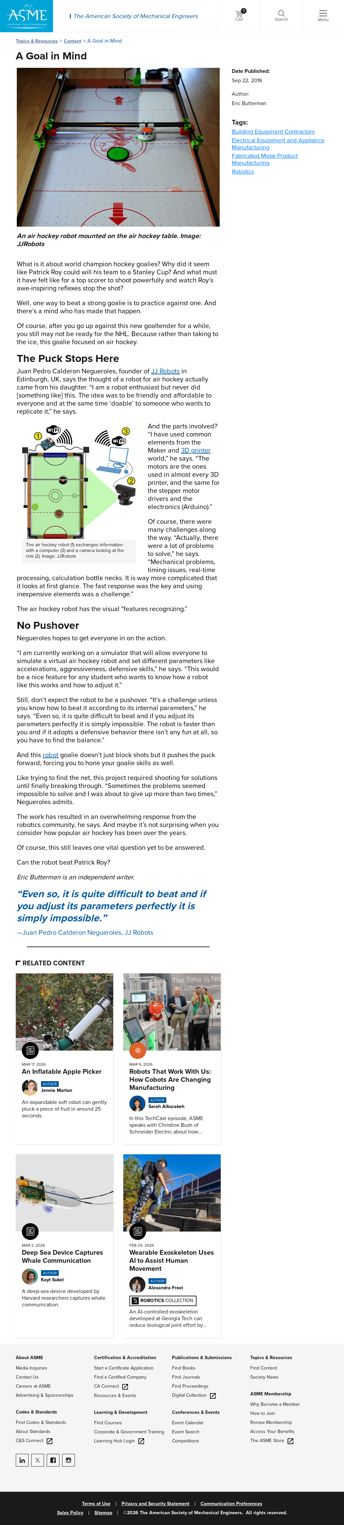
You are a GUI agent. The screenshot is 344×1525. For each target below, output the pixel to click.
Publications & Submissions (202, 1357)
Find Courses (108, 1423)
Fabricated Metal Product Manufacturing (265, 159)
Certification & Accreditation (125, 1357)
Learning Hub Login (119, 1441)
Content (72, 41)
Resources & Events (115, 1395)
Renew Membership (271, 1422)
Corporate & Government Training (129, 1432)
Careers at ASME (33, 1386)
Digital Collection (194, 1395)
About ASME (29, 1357)
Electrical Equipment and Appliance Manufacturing (278, 144)
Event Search (186, 1432)
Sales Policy (70, 1513)
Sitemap (103, 1513)
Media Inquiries (31, 1368)
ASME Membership (270, 1394)
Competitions (185, 1441)
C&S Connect (34, 1440)
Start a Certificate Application (124, 1368)
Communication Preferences (231, 1504)
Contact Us (27, 1377)
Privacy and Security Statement (155, 1504)
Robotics (243, 171)
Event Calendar (188, 1423)
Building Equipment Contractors (273, 131)
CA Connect (111, 1386)
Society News (264, 1377)
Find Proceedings (190, 1386)
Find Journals (186, 1377)
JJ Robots (165, 371)
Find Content (263, 1368)
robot (50, 755)
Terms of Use (96, 1504)
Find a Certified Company (120, 1377)
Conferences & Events (196, 1412)
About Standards (33, 1431)
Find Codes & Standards (41, 1422)
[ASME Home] (26, 16)
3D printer (196, 451)
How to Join (262, 1413)
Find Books (184, 1368)
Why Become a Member (275, 1404)
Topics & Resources (37, 41)
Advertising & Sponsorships (45, 1395)
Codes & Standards (36, 1412)
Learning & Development (120, 1412)
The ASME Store (271, 1440)
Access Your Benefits (272, 1431)
